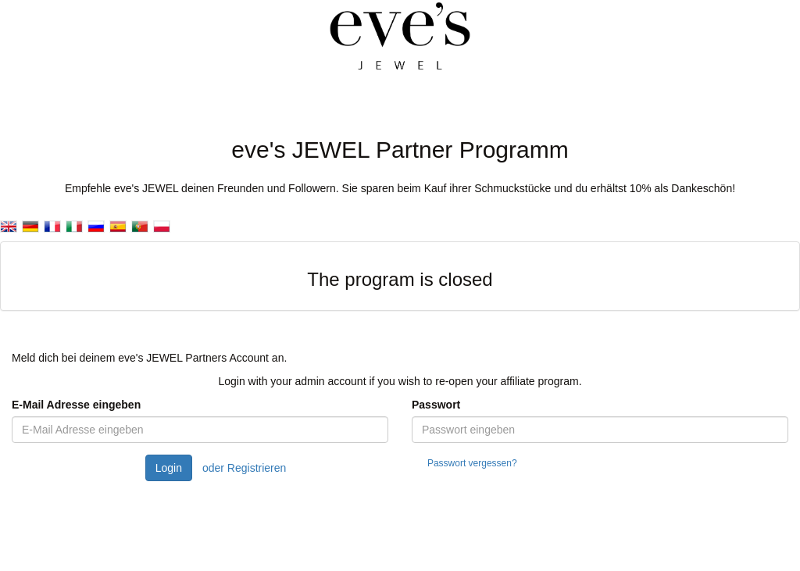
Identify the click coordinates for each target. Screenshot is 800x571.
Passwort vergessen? (472, 463)
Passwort (436, 404)
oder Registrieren (244, 468)
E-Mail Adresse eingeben (76, 404)
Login (168, 468)
